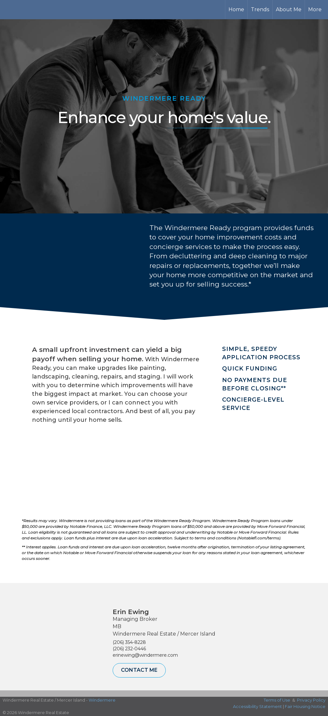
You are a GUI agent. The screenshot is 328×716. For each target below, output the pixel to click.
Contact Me (139, 670)
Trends (260, 9)
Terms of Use (277, 700)
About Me (288, 9)
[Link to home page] (29, 9)
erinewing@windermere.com (145, 655)
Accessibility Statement (257, 706)
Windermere (102, 700)
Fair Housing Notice (305, 706)
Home (236, 9)
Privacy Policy (311, 700)
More (315, 9)
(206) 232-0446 (129, 649)
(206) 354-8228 (129, 642)
